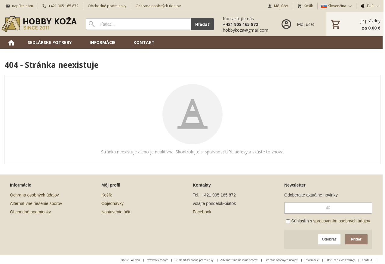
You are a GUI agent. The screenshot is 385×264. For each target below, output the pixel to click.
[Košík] (354, 24)
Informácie (312, 260)
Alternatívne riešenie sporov (36, 203)
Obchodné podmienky (30, 211)
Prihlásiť (180, 260)
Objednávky (112, 203)
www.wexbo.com (157, 260)
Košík (106, 195)
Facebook (202, 211)
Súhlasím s (328, 220)
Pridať (356, 239)
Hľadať (202, 24)
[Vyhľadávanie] (138, 24)
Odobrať (329, 239)
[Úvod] (39, 24)
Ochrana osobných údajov (34, 195)
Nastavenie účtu (116, 211)
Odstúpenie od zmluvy (341, 260)
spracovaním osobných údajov (341, 220)
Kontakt (367, 260)
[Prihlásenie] (297, 24)
